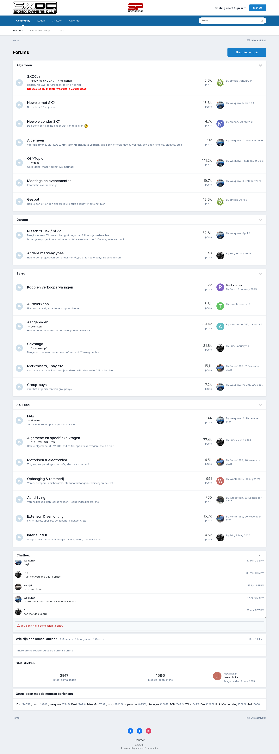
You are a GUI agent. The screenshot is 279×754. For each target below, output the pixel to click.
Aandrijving (37, 498)
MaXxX (234, 121)
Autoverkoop (38, 304)
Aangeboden (38, 322)
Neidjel (28, 585)
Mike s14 (92, 704)
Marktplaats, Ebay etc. (46, 366)
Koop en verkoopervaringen (51, 287)
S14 (47, 442)
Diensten (37, 326)
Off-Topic (36, 158)
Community (23, 22)
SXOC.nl (34, 76)
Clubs (60, 30)
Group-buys (37, 385)
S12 (34, 442)
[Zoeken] (218, 20)
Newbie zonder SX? (44, 121)
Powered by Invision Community (139, 748)
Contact (140, 740)
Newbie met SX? (41, 103)
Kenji (74, 704)
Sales (20, 273)
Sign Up (257, 7)
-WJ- (36, 704)
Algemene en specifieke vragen (54, 438)
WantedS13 (236, 478)
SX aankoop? (40, 348)
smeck (234, 80)
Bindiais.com (234, 285)
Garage (22, 220)
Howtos (36, 420)
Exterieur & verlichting (46, 516)
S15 (53, 442)
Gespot (34, 199)
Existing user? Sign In (230, 8)
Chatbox (57, 20)
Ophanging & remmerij (46, 479)
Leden (41, 20)
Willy (188, 704)
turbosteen (236, 497)
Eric (232, 253)
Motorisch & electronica (48, 460)
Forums (18, 30)
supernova (130, 704)
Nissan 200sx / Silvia (45, 231)
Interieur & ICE (39, 535)
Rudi (232, 289)
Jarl (249, 704)
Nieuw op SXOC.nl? (43, 80)
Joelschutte (231, 677)
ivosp (111, 704)
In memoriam (65, 80)
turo (232, 304)
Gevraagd (36, 344)
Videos (36, 162)
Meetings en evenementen (50, 181)
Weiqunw (235, 103)
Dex (203, 704)
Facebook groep (40, 30)
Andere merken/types (46, 253)
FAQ (31, 416)
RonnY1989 (236, 366)
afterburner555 (239, 324)
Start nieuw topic (246, 52)
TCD (172, 704)
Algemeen (24, 65)
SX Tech (23, 405)
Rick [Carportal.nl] (226, 704)
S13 (40, 442)
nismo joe (153, 704)
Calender (74, 20)
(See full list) (255, 639)
